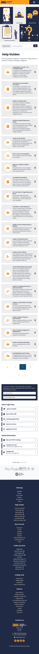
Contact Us (19, 615)
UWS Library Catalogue (18, 563)
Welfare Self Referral (18, 540)
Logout (19, 544)
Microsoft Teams (19, 553)
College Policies (19, 601)
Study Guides (19, 512)
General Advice (18, 516)
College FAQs (19, 551)
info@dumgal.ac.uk (20, 639)
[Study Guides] (19, 13)
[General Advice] (32, 13)
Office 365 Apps (18, 555)
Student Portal (15, 465)
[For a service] (19, 398)
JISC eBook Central (18, 565)
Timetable (19, 534)
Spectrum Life (18, 571)
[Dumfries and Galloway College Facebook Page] (18, 643)
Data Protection (19, 595)
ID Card (19, 532)
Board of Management (19, 587)
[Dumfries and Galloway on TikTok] (23, 643)
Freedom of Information (19, 605)
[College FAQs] (20, 457)
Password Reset (18, 542)
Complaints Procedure (18, 599)
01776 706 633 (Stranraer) (20, 637)
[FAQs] (29, 31)
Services (19, 495)
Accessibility (19, 613)
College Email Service (19, 557)
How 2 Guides (19, 497)
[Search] (35, 44)
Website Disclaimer (19, 607)
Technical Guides (18, 510)
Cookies (19, 611)
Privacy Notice (19, 609)
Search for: (6, 44)
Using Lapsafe (18, 569)
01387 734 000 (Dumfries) (20, 635)
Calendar (19, 499)
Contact (19, 503)
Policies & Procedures (19, 522)
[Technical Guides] (6, 13)
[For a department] (19, 402)
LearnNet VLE (19, 585)
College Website (19, 583)
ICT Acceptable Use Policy (18, 603)
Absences (19, 536)
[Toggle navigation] (34, 2)
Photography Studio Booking (19, 567)
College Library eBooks (18, 561)
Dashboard (19, 493)
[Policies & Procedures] (10, 31)
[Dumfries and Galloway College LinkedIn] (15, 643)
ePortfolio (19, 538)
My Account (19, 530)
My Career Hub (19, 501)
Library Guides (18, 514)
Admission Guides (18, 518)
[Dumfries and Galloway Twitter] (21, 643)
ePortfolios (19, 559)
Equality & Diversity (19, 597)
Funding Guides (18, 520)
